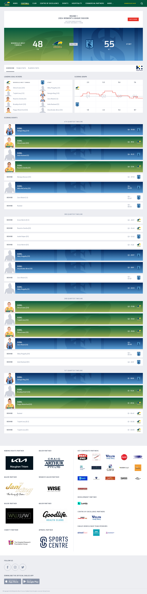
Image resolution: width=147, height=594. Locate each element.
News (15, 3)
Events (65, 3)
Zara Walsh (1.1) (22, 278)
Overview (10, 68)
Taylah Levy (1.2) (22, 320)
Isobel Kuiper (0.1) (23, 236)
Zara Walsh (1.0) (22, 345)
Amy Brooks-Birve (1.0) (24, 269)
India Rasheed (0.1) (23, 362)
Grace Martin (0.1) (23, 245)
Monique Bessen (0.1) (24, 177)
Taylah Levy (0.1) (22, 430)
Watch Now (133, 19)
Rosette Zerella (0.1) (24, 228)
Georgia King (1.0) (23, 380)
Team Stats (21, 68)
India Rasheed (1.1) (23, 155)
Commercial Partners (94, 3)
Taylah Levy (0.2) (23, 422)
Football (25, 3)
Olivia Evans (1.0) (22, 332)
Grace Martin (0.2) (23, 220)
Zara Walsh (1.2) (22, 198)
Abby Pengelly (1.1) (23, 289)
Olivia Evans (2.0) (23, 308)
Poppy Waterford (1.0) (24, 404)
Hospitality (77, 3)
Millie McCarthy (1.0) (24, 188)
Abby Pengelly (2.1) (23, 256)
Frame (48, 591)
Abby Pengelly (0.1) (23, 354)
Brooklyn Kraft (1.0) (23, 392)
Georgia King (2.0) (23, 131)
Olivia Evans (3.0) (23, 143)
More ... (110, 3)
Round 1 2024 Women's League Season (73, 17)
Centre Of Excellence (49, 3)
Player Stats (33, 68)
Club (34, 3)
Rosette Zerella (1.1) (23, 168)
